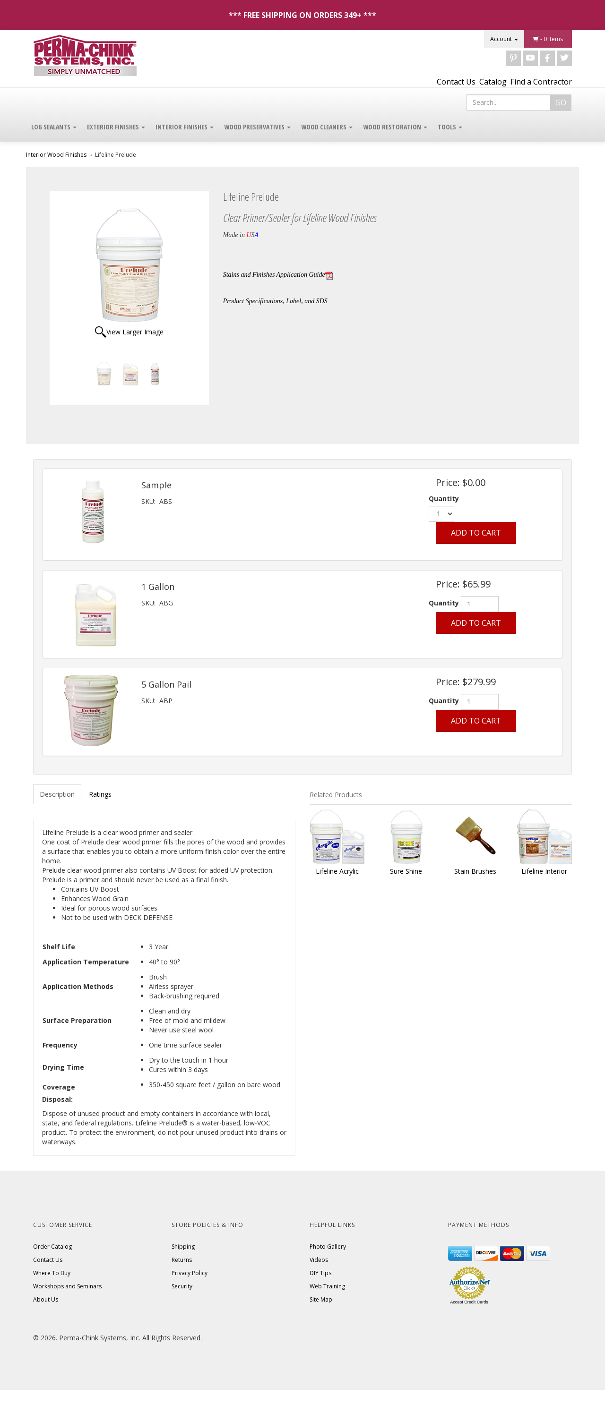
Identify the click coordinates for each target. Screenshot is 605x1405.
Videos (319, 1260)
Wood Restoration (395, 126)
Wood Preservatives (257, 126)
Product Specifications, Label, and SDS (275, 301)
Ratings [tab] (100, 794)
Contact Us (456, 82)
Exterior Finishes (116, 126)
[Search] (509, 102)
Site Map (321, 1299)
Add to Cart (476, 533)
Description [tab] (57, 794)
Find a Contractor (541, 82)
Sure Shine (406, 871)
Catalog (493, 82)
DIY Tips (320, 1273)
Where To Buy (51, 1273)
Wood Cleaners (327, 126)
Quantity (444, 498)
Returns (182, 1260)
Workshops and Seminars (67, 1286)
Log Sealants (54, 126)
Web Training (327, 1286)
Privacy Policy (189, 1273)
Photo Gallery (328, 1247)
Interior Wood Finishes (56, 155)
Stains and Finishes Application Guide (278, 274)
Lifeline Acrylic (337, 871)
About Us (45, 1299)
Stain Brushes (475, 871)
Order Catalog (52, 1247)
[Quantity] (480, 604)
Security (182, 1286)
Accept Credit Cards (469, 1302)
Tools (450, 126)
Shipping (183, 1247)
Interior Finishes (185, 126)
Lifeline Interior (544, 871)
